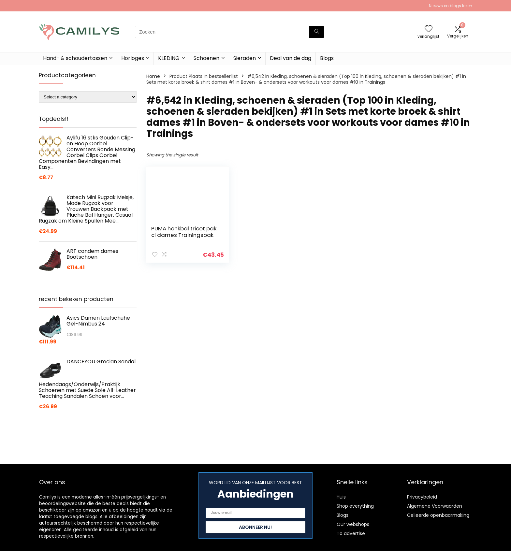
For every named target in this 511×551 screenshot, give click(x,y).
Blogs (327, 58)
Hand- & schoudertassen (75, 58)
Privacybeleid (422, 497)
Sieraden (244, 58)
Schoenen (206, 58)
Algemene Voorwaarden (434, 506)
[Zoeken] (316, 32)
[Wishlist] (428, 29)
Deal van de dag (290, 58)
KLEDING (169, 58)
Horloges (132, 58)
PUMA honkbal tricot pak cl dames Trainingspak (178, 235)
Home (153, 76)
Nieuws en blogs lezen (450, 5)
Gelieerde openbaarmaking (438, 515)
